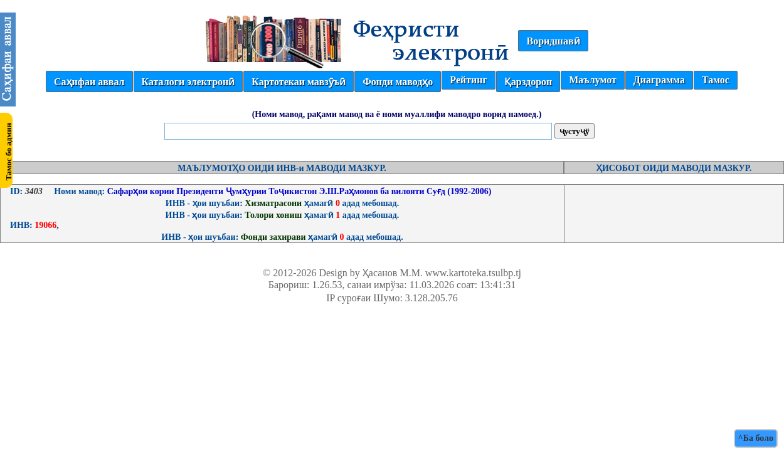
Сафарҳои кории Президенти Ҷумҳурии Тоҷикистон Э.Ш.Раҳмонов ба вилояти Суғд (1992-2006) (298, 191)
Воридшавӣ (553, 41)
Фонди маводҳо (398, 81)
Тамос (715, 80)
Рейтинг (468, 80)
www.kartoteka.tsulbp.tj (473, 272)
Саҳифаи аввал (89, 81)
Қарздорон (528, 81)
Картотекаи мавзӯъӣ (299, 81)
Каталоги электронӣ (188, 81)
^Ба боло (755, 438)
